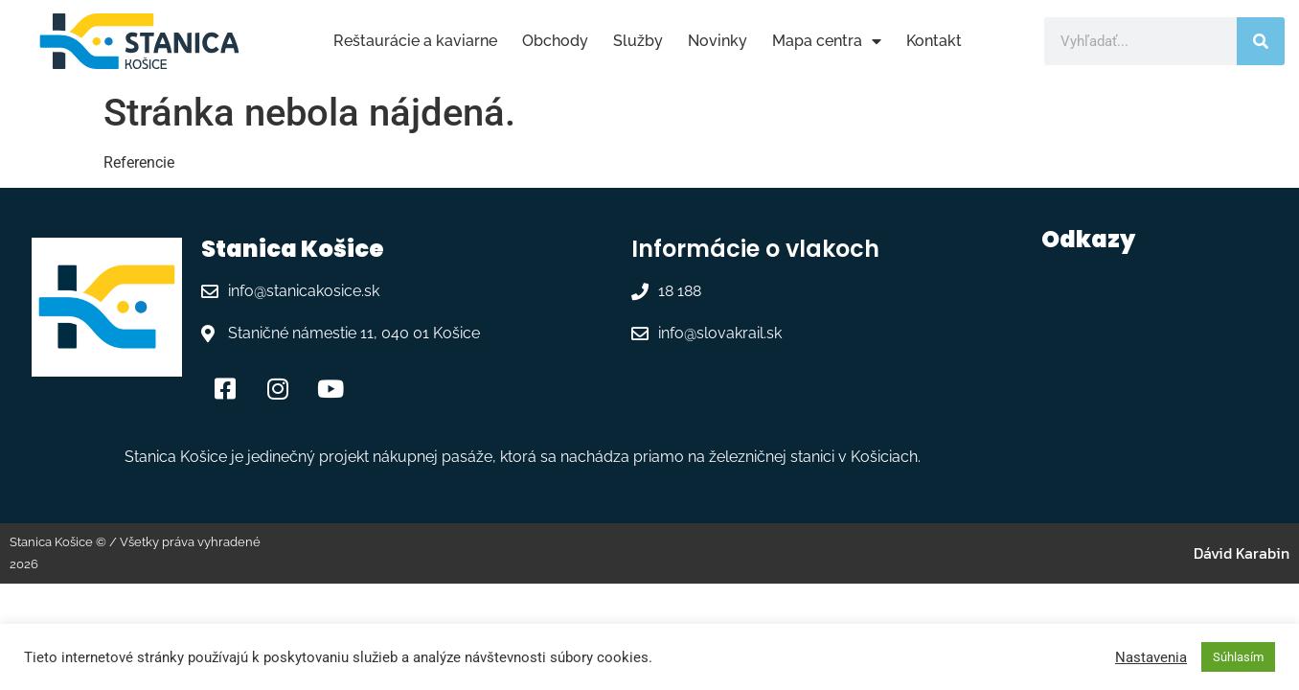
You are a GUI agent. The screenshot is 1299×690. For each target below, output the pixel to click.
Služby (638, 41)
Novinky (717, 41)
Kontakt (934, 41)
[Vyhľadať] (1261, 41)
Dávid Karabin (1241, 552)
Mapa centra (826, 41)
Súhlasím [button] (1238, 657)
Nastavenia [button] (1151, 657)
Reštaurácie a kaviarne (415, 41)
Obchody (555, 41)
